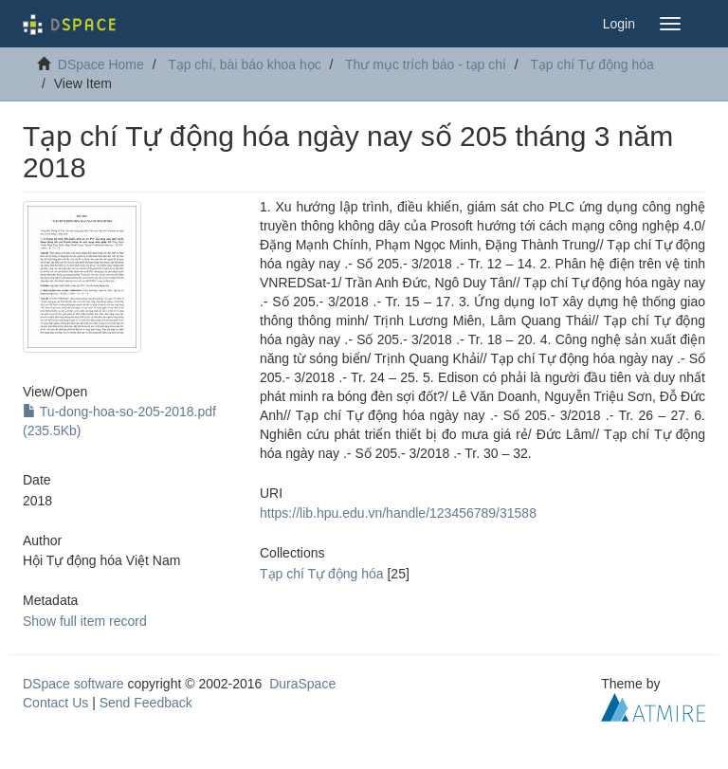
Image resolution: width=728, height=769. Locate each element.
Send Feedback (146, 702)
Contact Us (55, 702)
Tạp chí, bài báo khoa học (244, 64)
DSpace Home (101, 64)
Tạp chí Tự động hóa (592, 64)
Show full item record (85, 621)
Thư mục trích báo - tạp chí (425, 64)
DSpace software (73, 683)
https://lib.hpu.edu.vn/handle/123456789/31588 (398, 513)
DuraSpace (302, 683)
